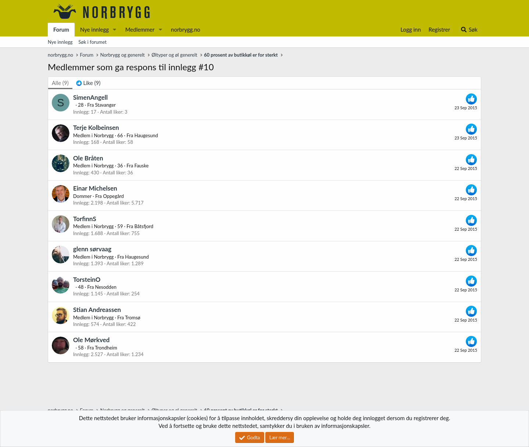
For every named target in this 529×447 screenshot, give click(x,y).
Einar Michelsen (95, 188)
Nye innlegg (94, 29)
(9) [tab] (60, 82)
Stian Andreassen (97, 309)
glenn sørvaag (92, 249)
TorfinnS (84, 219)
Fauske (141, 165)
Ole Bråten (88, 158)
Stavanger (105, 105)
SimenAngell (90, 97)
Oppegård (113, 196)
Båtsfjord (144, 226)
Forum (61, 29)
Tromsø (132, 317)
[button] (114, 29)
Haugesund (146, 135)
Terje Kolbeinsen (96, 127)
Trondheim (106, 348)
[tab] (88, 83)
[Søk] (469, 29)
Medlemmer (140, 29)
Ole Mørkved (91, 340)
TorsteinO (87, 279)
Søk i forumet (93, 42)
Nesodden (105, 287)
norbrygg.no (185, 29)
